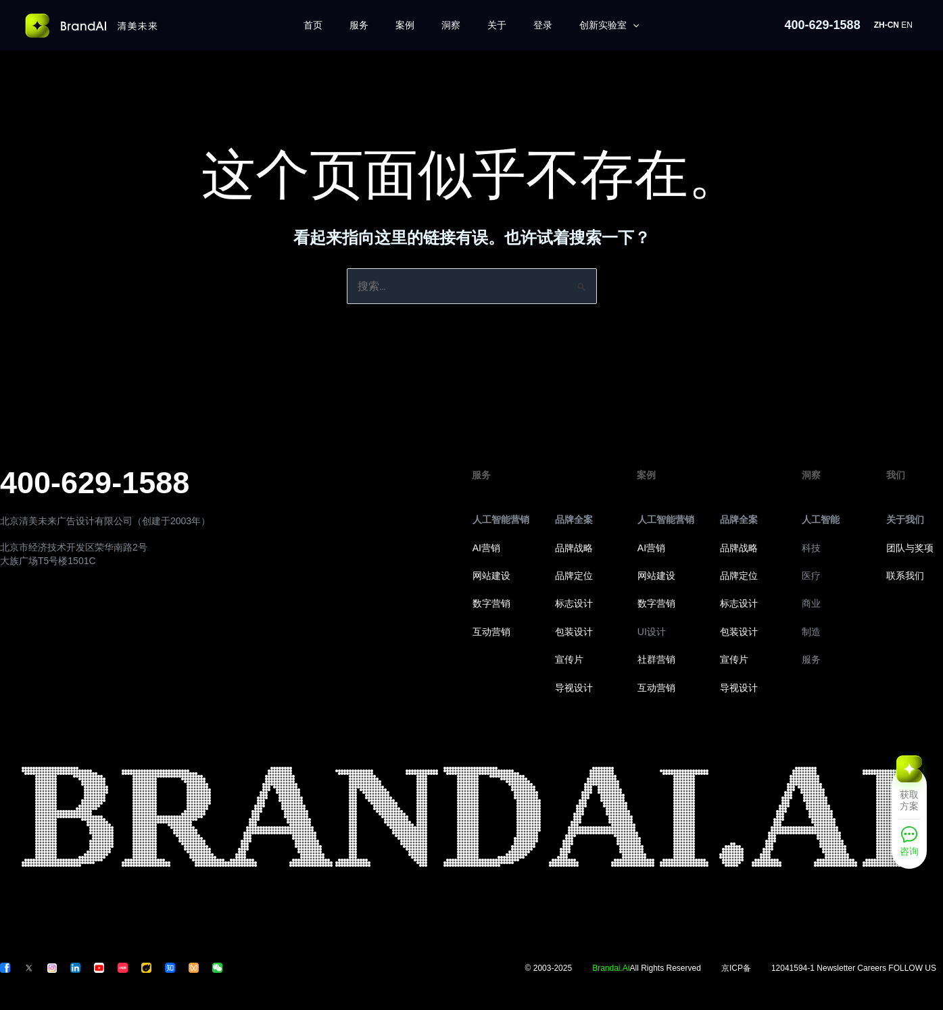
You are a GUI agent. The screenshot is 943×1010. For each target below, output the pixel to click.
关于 (496, 25)
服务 (358, 25)
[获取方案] (909, 791)
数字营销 (491, 603)
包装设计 (574, 631)
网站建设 (491, 575)
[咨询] (909, 845)
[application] (633, 25)
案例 (404, 25)
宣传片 (569, 659)
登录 (542, 25)
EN (907, 25)
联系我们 (905, 575)
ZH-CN (886, 25)
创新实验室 (609, 25)
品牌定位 (574, 575)
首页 (313, 25)
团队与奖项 (910, 547)
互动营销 (491, 631)
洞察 (450, 25)
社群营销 (656, 659)
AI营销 (486, 547)
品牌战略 (574, 547)
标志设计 (574, 603)
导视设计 (574, 687)
